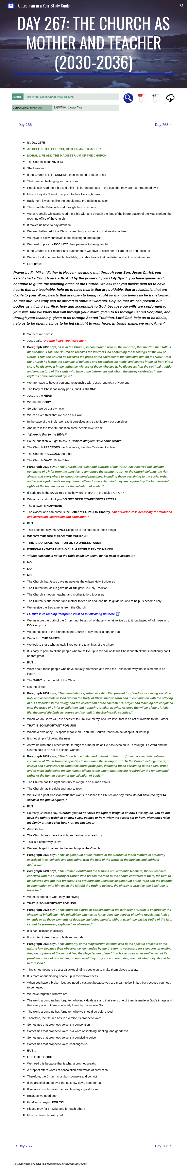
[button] (182, 6)
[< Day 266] (23, 124)
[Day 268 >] (163, 124)
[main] (93, 44)
